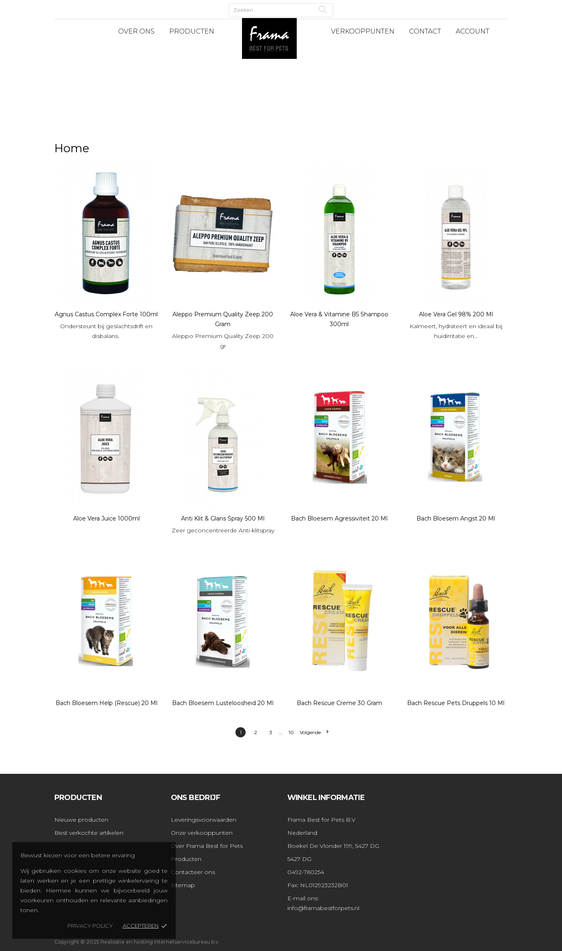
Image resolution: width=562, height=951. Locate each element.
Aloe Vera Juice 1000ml (106, 518)
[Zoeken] (281, 10)
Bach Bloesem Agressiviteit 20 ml (339, 518)
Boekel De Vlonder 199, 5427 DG (333, 846)
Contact (425, 31)
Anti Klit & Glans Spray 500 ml (222, 518)
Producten (191, 31)
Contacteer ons (193, 872)
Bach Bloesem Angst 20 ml (455, 518)
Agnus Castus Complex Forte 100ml (106, 314)
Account (472, 31)
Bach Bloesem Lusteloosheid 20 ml (222, 703)
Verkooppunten (362, 31)
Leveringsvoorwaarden (203, 819)
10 (291, 732)
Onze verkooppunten (202, 832)
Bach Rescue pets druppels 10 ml (455, 703)
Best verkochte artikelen (88, 832)
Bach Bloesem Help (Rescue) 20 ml (106, 703)
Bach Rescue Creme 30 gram (339, 703)
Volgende (314, 732)
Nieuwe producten (81, 819)
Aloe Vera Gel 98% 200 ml (456, 314)
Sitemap (183, 885)
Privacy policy (90, 925)
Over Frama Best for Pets (207, 846)
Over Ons (136, 31)
